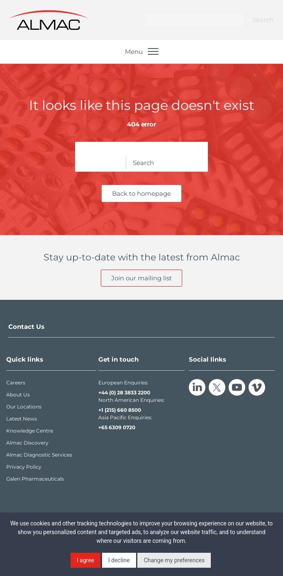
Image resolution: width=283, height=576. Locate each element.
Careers (15, 382)
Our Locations (23, 406)
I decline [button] (119, 560)
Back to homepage (141, 193)
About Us (18, 394)
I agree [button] (85, 560)
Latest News (21, 419)
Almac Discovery (27, 443)
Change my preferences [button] (174, 560)
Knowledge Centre (29, 431)
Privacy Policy (23, 467)
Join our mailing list (141, 278)
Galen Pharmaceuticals (35, 479)
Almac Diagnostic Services (39, 455)
